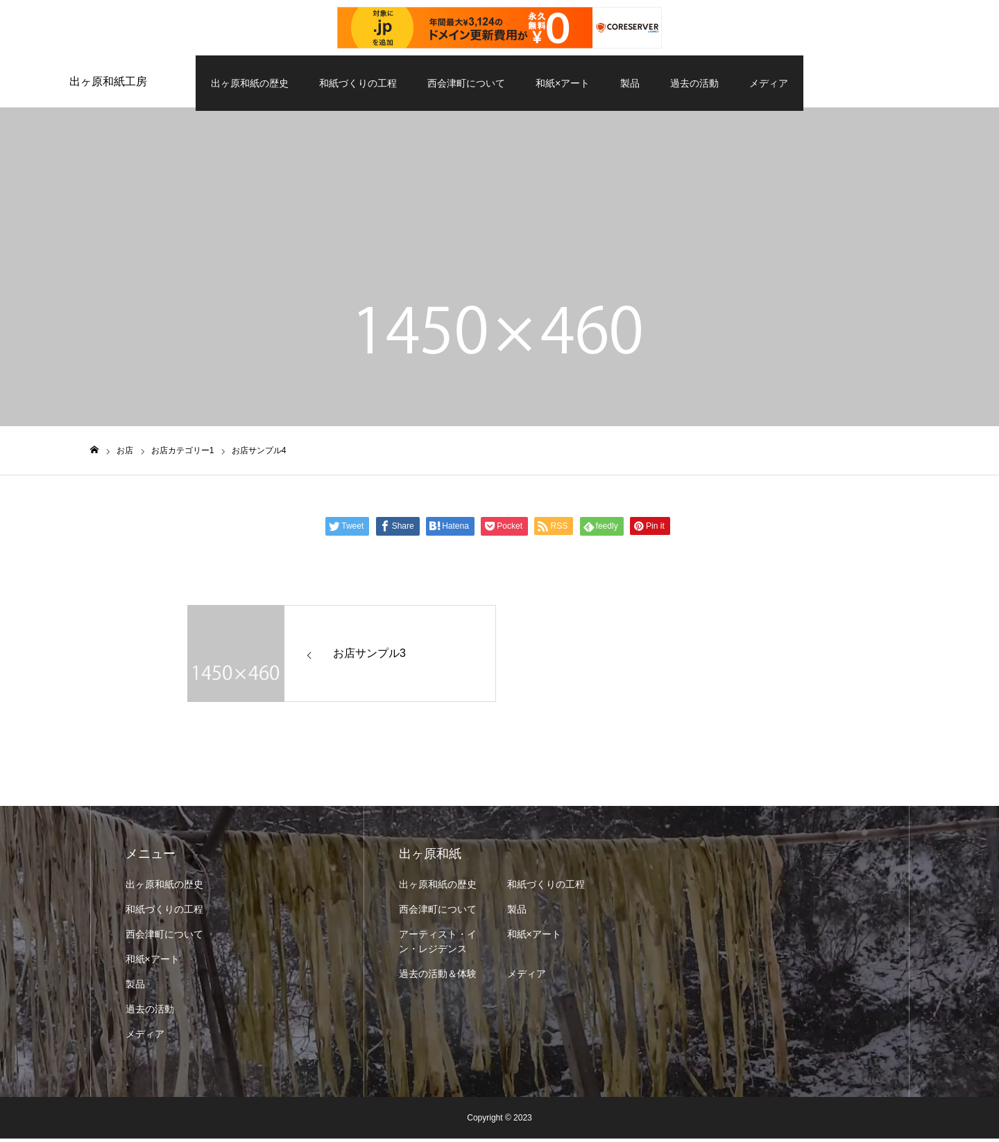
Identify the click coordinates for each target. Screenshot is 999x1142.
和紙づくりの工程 (358, 83)
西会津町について (466, 83)
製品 (630, 83)
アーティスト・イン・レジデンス (438, 945)
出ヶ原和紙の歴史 (250, 83)
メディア (768, 83)
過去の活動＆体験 (438, 977)
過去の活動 (694, 83)
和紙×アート (563, 83)
